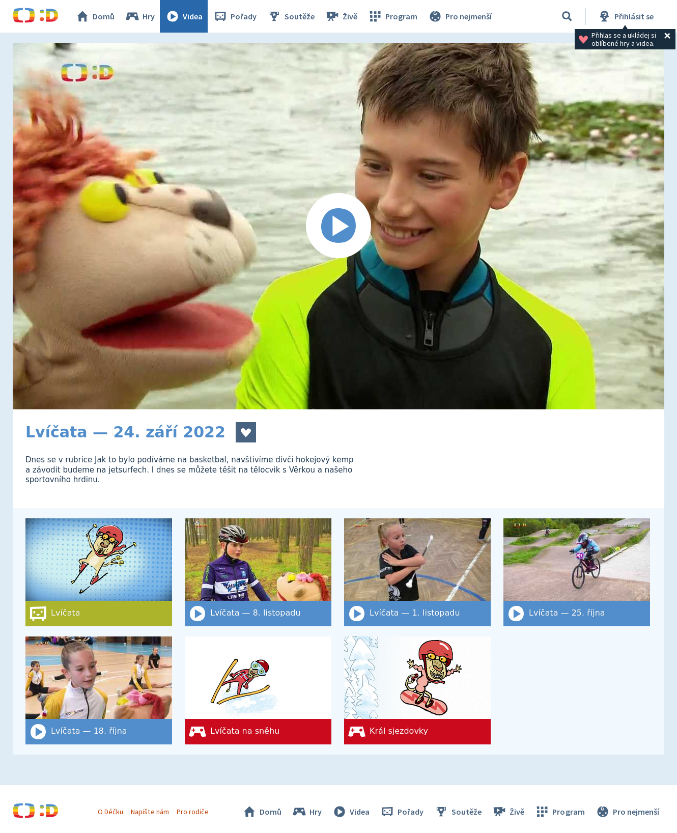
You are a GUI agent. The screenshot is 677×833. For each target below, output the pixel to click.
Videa (184, 16)
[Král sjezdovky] (417, 690)
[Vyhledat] (567, 16)
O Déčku (110, 811)
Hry (140, 16)
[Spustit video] (338, 226)
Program (392, 16)
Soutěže (291, 16)
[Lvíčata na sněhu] (258, 690)
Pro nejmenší (460, 16)
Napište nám (149, 811)
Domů (95, 16)
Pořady (235, 16)
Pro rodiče (193, 811)
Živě (341, 16)
